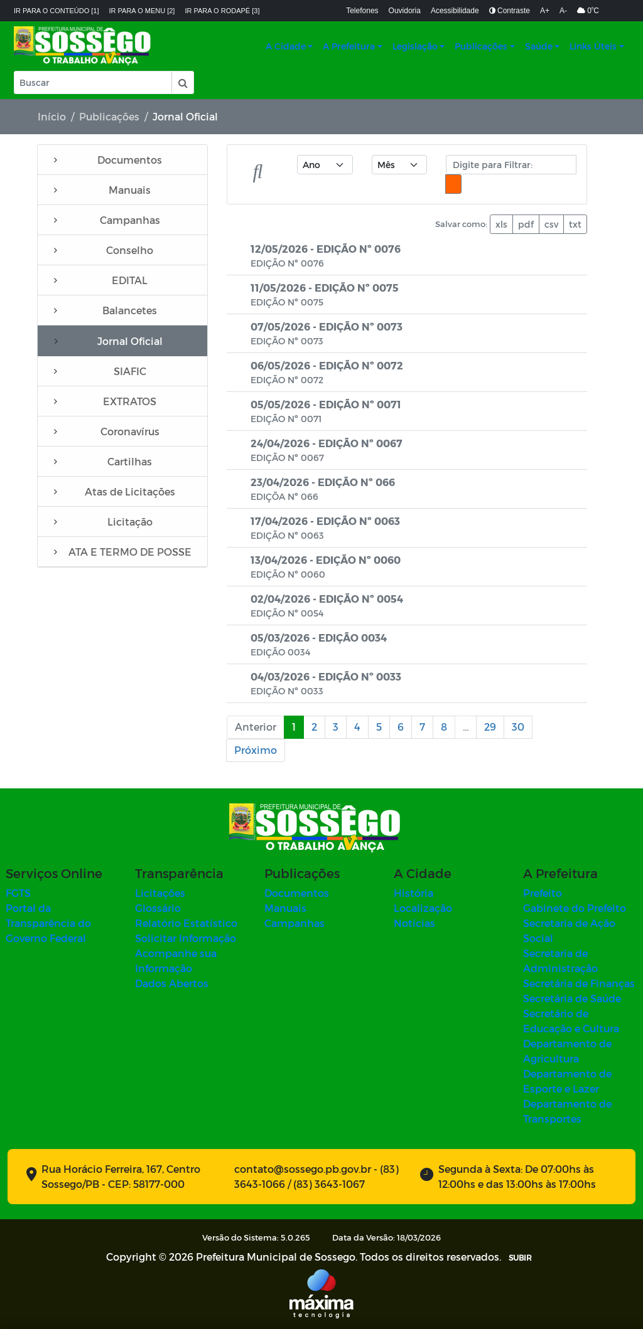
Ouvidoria (405, 10)
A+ (544, 10)
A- (563, 10)
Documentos (296, 893)
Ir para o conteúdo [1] (56, 10)
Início (52, 116)
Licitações (160, 893)
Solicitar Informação (185, 938)
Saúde (539, 46)
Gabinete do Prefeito (574, 908)
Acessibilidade (455, 10)
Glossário (158, 908)
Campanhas (294, 923)
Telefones (362, 10)
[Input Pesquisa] (92, 82)
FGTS (18, 893)
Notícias (414, 923)
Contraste (509, 10)
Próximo (255, 750)
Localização (423, 908)
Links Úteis (593, 46)
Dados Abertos (171, 983)
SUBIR (520, 1257)
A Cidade (286, 46)
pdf (526, 224)
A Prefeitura (349, 46)
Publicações (481, 46)
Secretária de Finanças (579, 983)
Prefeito (542, 893)
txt (575, 224)
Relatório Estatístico (186, 923)
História (413, 893)
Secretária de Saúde (572, 998)
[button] (182, 82)
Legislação (415, 46)
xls (501, 224)
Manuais (285, 908)
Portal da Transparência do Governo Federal (48, 923)
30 (518, 727)
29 (490, 727)
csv (551, 224)
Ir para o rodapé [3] (222, 10)
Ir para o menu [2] (142, 10)
